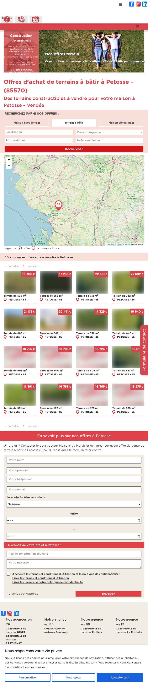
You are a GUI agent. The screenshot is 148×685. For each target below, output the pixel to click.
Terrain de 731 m (87, 295)
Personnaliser (28, 677)
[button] (120, 5)
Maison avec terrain (27, 122)
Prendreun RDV (35, 19)
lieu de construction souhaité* (29, 553)
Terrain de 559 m (87, 333)
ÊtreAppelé (21, 19)
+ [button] (9, 160)
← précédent (12, 266)
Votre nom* (16, 460)
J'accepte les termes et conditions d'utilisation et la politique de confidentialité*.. (66, 578)
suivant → (33, 266)
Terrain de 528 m (51, 408)
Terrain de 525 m (123, 408)
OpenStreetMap (124, 244)
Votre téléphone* (20, 479)
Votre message (19, 562)
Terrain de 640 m (123, 333)
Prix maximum (15, 140)
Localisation (14, 132)
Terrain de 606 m (15, 370)
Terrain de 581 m (123, 370)
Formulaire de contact (144, 350)
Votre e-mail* (18, 489)
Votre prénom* (19, 470)
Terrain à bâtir (74, 122)
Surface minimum (88, 140)
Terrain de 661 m (51, 333)
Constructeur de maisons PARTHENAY (16, 639)
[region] (74, 665)
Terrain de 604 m (87, 370)
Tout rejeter (74, 677)
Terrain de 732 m (123, 295)
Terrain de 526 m (15, 295)
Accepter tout (120, 677)
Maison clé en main (121, 122)
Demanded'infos (7, 19)
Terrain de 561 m (15, 408)
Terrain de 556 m (51, 295)
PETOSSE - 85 (17, 299)
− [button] (9, 166)
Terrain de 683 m (15, 333)
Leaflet (109, 244)
